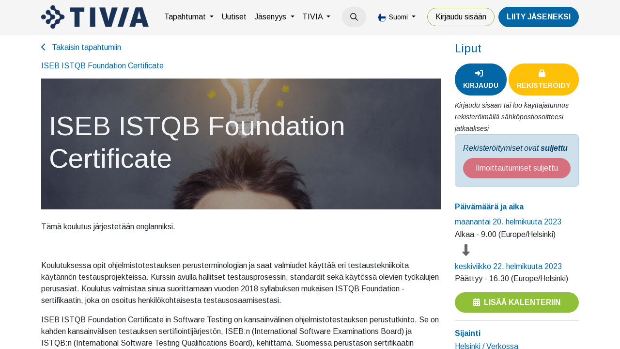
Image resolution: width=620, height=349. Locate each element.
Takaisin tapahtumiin (81, 47)
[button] (354, 17)
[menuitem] (188, 17)
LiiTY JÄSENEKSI (539, 17)
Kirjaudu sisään (460, 17)
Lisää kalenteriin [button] (516, 302)
